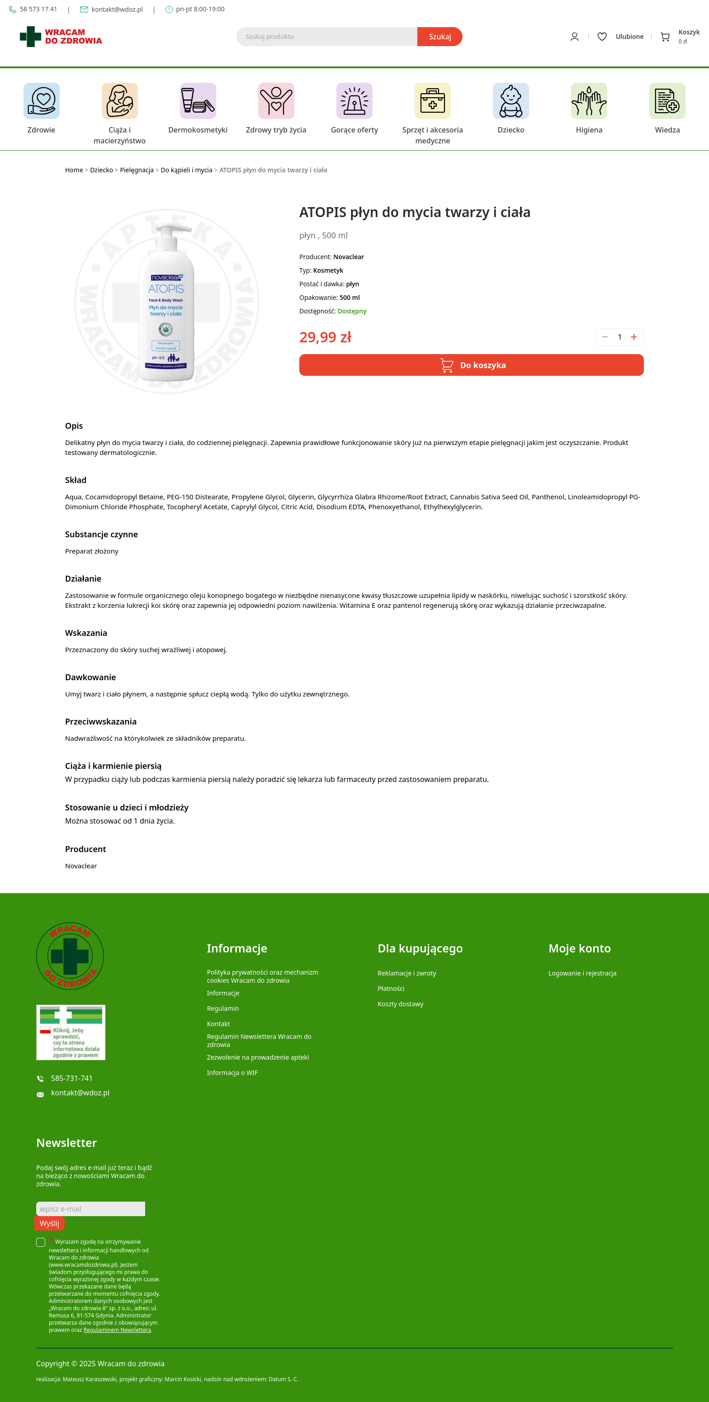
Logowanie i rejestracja (582, 973)
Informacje (223, 993)
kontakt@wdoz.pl (111, 9)
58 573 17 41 (33, 9)
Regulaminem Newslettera (117, 1330)
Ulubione (630, 36)
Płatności (391, 988)
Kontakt (218, 1023)
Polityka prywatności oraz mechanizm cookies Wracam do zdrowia (263, 976)
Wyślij (49, 1223)
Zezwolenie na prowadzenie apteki (258, 1057)
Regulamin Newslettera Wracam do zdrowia (259, 1040)
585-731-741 (72, 1078)
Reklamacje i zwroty (407, 973)
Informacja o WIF (232, 1072)
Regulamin (223, 1008)
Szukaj (440, 37)
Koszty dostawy (400, 1003)
